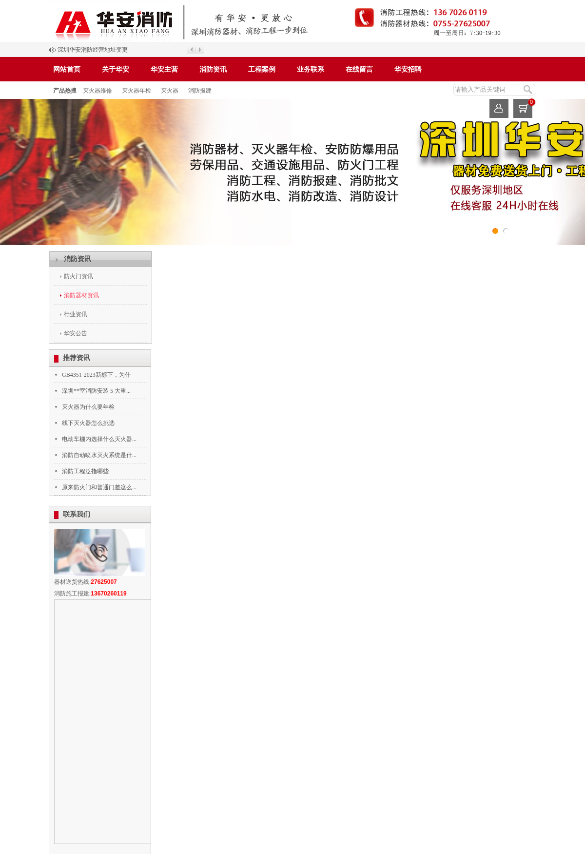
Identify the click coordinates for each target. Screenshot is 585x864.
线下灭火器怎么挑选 (88, 423)
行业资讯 (75, 314)
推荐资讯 (76, 358)
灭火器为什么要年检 (88, 406)
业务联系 (310, 69)
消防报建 (200, 90)
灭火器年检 (136, 90)
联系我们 (76, 514)
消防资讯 (213, 69)
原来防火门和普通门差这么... (99, 487)
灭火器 (169, 90)
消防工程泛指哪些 (85, 471)
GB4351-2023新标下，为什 (96, 374)
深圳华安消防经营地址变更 (93, 49)
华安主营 (164, 69)
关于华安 (115, 69)
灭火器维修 (97, 90)
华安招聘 (408, 69)
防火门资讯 (78, 276)
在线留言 (359, 69)
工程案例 (261, 69)
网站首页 (66, 69)
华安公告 (75, 333)
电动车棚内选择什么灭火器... (99, 439)
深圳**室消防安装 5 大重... (96, 390)
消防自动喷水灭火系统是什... (99, 455)
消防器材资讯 (81, 295)
